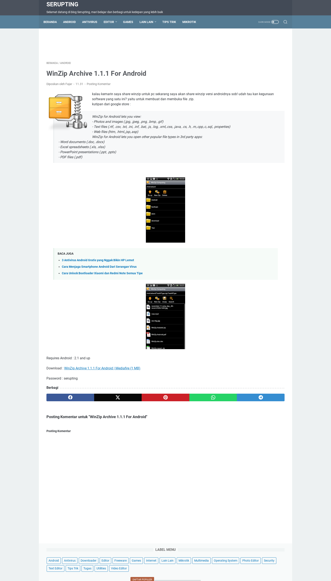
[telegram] (190, 410)
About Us (203, 565)
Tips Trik (172, 22)
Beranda (53, 22)
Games (131, 22)
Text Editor (246, 79)
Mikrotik (192, 22)
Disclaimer (163, 565)
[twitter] (94, 410)
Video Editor (246, 87)
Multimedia (263, 64)
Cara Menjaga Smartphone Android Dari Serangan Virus (99, 280)
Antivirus (92, 22)
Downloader (263, 48)
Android (72, 22)
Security (228, 79)
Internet (273, 56)
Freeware (242, 56)
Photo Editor (260, 72)
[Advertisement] (126, 45)
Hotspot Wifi (241, 565)
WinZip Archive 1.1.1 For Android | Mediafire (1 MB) (102, 381)
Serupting (62, 4)
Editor (112, 22)
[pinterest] (126, 410)
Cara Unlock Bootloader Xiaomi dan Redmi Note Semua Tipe (102, 286)
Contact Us (104, 565)
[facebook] (62, 410)
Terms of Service (141, 565)
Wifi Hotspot (221, 565)
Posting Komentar (99, 87)
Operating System (235, 72)
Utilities (228, 87)
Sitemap (121, 565)
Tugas (278, 79)
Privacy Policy (183, 565)
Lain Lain (149, 22)
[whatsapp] (158, 410)
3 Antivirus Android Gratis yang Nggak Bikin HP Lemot (98, 273)
